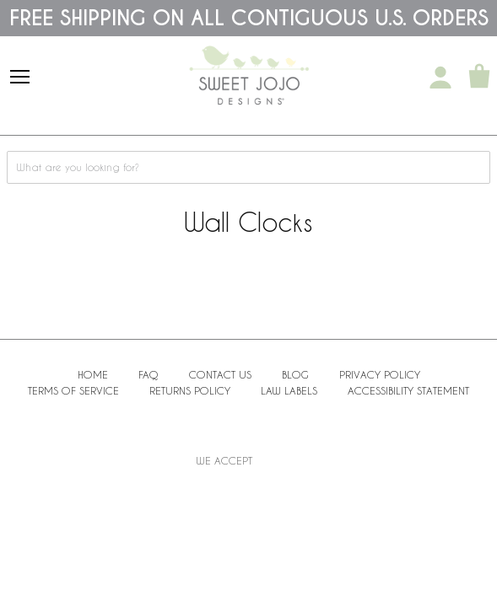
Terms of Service (73, 390)
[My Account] (440, 78)
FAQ (148, 374)
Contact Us (220, 374)
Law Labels (289, 390)
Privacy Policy (379, 374)
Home (93, 374)
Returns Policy (189, 390)
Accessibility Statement (408, 390)
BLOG (295, 374)
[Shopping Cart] (479, 77)
